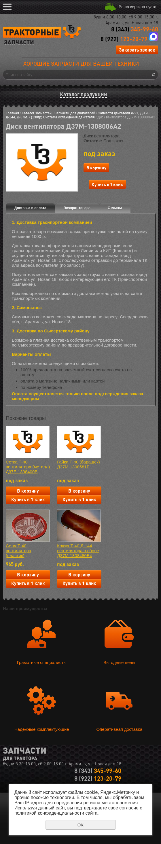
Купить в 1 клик (107, 184)
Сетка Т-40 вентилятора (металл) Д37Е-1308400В (28, 466)
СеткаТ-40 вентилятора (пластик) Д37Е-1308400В (21, 550)
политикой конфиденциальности (49, 813)
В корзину (96, 168)
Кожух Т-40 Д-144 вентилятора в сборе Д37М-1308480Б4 (78, 550)
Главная (12, 113)
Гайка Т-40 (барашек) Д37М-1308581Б (78, 464)
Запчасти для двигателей (74, 113)
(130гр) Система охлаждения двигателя (63, 117)
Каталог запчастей (37, 113)
